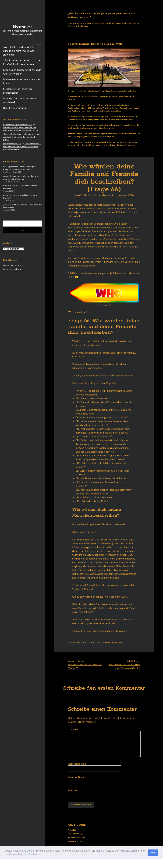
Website (72, 790)
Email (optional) (76, 776)
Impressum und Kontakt (13, 269)
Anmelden (72, 830)
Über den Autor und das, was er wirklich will (20, 100)
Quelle (107, 305)
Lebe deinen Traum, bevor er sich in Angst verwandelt (22, 71)
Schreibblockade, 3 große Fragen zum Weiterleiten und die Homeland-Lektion (22, 137)
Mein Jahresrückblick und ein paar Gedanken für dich (124, 666)
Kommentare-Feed (76, 837)
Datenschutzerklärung (13, 265)
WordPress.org (75, 841)
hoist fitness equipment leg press (17, 124)
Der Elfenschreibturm (15, 107)
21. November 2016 (123, 195)
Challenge (132, 246)
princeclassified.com (12, 143)
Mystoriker (22, 27)
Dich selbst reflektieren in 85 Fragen (103, 642)
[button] (43, 854)
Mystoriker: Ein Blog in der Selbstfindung (17, 90)
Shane (6, 134)
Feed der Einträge (76, 834)
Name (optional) (77, 763)
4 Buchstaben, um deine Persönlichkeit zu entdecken (18, 62)
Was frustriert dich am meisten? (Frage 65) (85, 666)
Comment (73, 729)
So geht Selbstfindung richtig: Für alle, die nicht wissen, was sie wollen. (19, 50)
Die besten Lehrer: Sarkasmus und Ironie (21, 81)
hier (85, 344)
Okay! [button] (153, 852)
